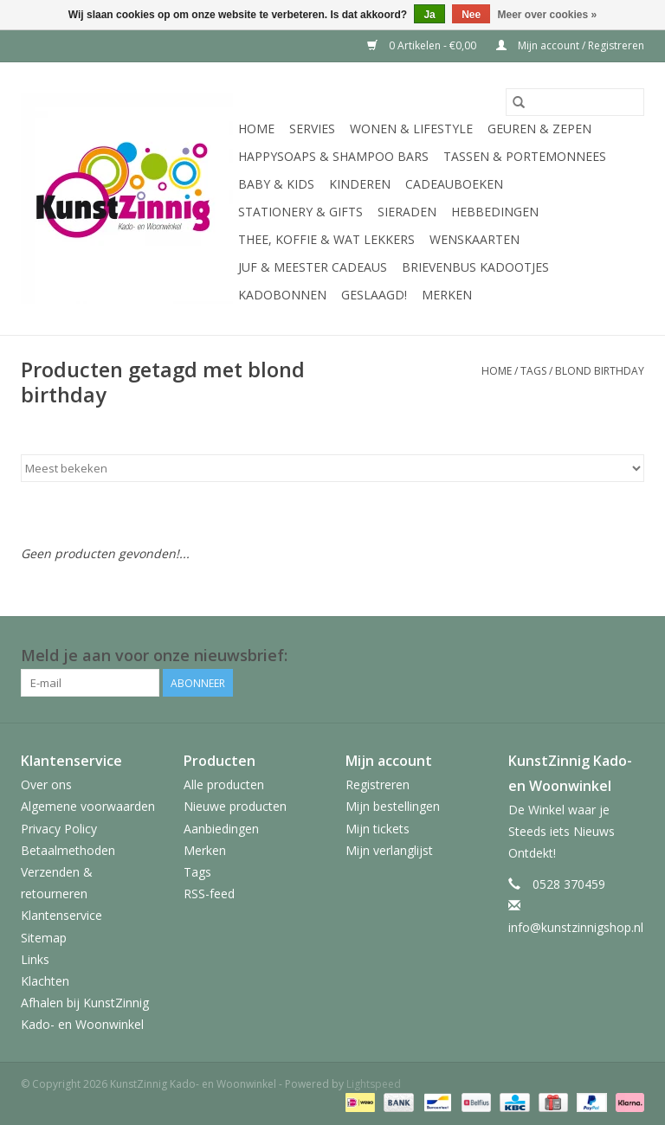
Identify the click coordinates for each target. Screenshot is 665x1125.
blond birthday (599, 370)
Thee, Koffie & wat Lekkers (326, 239)
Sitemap (44, 937)
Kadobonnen (282, 294)
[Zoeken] (575, 102)
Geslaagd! (374, 294)
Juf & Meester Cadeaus (312, 267)
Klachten (45, 981)
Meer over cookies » (547, 15)
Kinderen (360, 184)
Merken (447, 294)
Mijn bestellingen (392, 806)
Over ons (46, 784)
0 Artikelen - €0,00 (423, 45)
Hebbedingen (495, 211)
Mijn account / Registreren (570, 45)
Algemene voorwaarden (88, 806)
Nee (471, 15)
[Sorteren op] (332, 468)
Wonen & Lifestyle (411, 128)
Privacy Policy (59, 828)
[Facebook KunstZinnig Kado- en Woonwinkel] (630, 656)
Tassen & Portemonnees (524, 156)
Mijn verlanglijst (389, 850)
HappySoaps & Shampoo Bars (333, 156)
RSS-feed (209, 893)
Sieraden (407, 211)
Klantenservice (61, 915)
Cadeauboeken (454, 184)
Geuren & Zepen (539, 128)
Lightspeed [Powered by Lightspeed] (373, 1084)
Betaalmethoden (68, 850)
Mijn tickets (377, 828)
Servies (312, 128)
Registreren (377, 784)
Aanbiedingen (221, 828)
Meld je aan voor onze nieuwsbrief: (154, 655)
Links (35, 959)
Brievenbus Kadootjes (475, 267)
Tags (533, 370)
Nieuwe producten (235, 806)
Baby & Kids (276, 184)
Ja (429, 15)
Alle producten (224, 784)
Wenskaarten (474, 239)
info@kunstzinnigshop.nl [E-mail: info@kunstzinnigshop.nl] (575, 927)
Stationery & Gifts (300, 211)
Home (256, 128)
